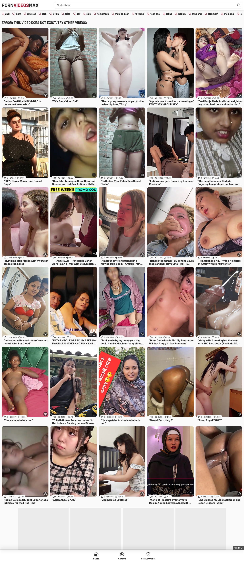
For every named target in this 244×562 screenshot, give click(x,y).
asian (67, 13)
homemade (103, 13)
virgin (56, 13)
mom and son (122, 13)
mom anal (229, 13)
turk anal (139, 13)
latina (169, 13)
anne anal (197, 13)
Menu (237, 548)
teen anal (155, 13)
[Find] (239, 5)
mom (18, 13)
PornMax (20, 5)
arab (44, 13)
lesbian (182, 13)
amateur (31, 13)
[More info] (45, 95)
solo (88, 13)
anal (7, 13)
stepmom (213, 13)
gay (78, 13)
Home (96, 558)
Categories (148, 558)
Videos (122, 558)
